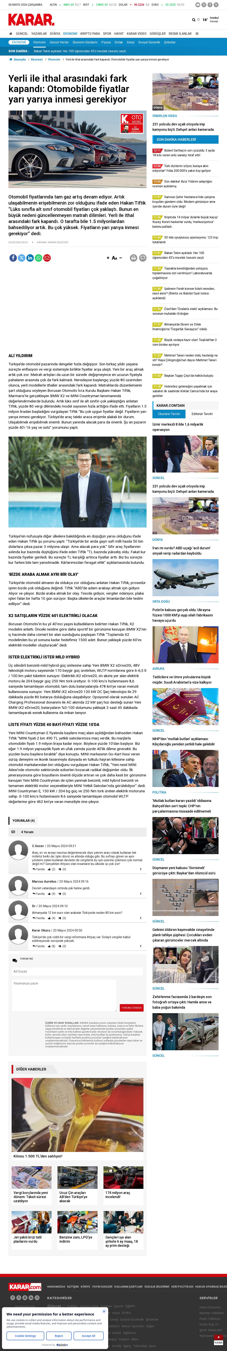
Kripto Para (90, 34)
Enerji (130, 42)
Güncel (22, 34)
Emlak (119, 42)
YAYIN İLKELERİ (102, 1287)
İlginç (127, 1346)
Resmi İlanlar (180, 34)
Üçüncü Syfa (89, 1306)
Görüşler (158, 34)
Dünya (55, 34)
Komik (116, 1346)
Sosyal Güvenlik (149, 42)
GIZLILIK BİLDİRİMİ (156, 1287)
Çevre (118, 1306)
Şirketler (170, 42)
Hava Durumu (209, 1307)
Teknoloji (140, 1346)
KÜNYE (85, 1287)
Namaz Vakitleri (211, 1313)
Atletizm (113, 1326)
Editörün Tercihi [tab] (202, 414)
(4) (53, 893)
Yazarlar (39, 34)
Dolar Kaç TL (209, 1324)
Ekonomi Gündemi (85, 42)
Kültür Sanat (111, 1333)
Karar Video (137, 34)
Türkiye (106, 1306)
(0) (64, 869)
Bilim (134, 1339)
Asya (116, 1313)
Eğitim (130, 1306)
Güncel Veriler (59, 42)
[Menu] (196, 34)
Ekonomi (70, 34)
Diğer (150, 1326)
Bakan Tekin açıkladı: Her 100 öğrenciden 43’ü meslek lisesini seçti (80, 51)
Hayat (119, 34)
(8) (53, 946)
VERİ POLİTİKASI (182, 1287)
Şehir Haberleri (210, 1330)
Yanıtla (40, 869)
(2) (53, 869)
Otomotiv (39, 42)
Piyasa (106, 42)
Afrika (126, 1313)
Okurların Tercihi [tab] (169, 414)
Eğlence (129, 1333)
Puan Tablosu (209, 1318)
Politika (72, 1306)
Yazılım (124, 1339)
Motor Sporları (133, 1326)
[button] (108, 258)
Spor (107, 34)
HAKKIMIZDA (56, 1287)
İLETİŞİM (73, 1287)
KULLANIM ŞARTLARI (128, 1287)
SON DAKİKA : (18, 51)
